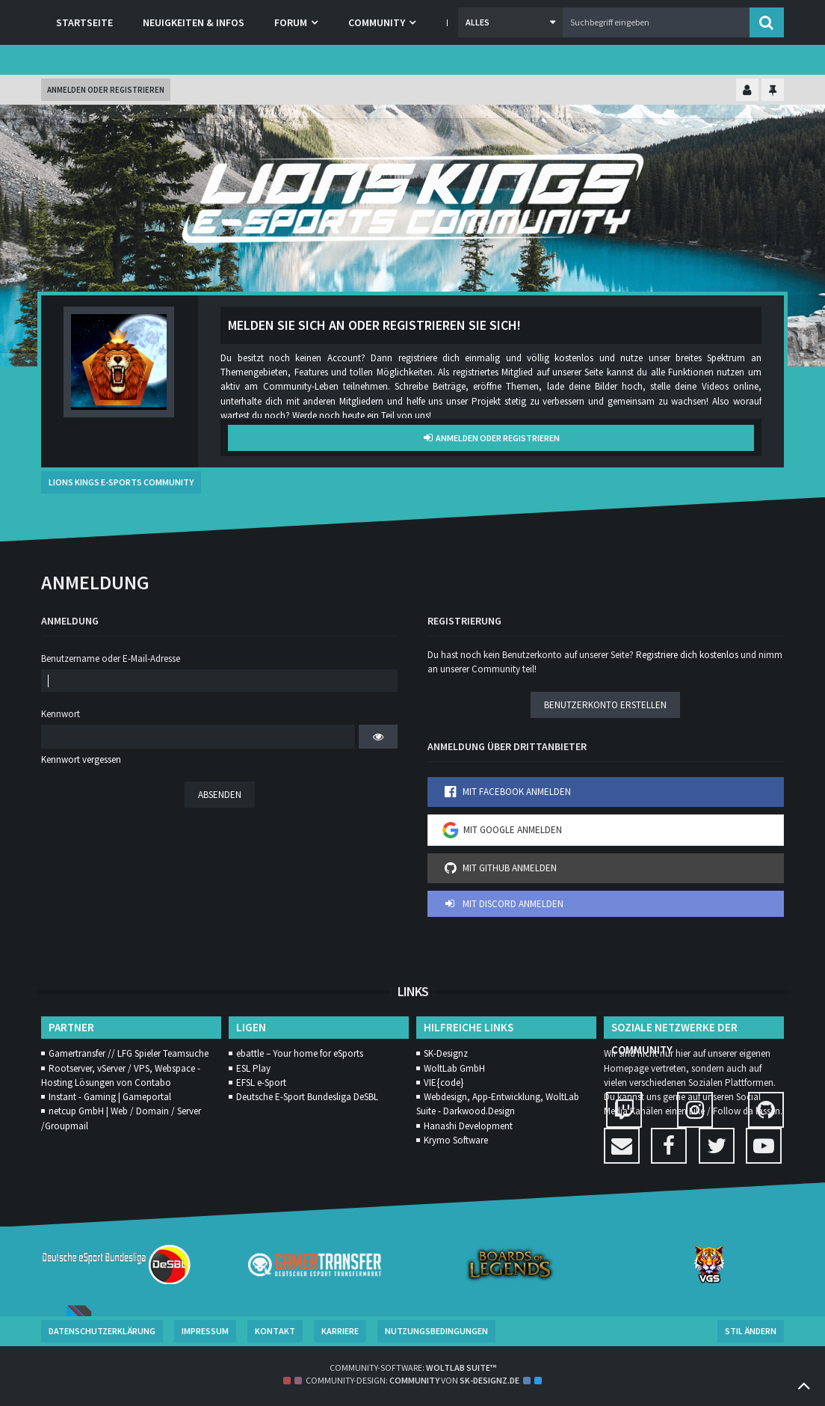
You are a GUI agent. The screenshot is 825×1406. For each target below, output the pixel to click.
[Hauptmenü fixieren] (772, 91)
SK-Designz (446, 1053)
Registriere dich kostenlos (687, 654)
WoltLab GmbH (454, 1068)
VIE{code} (443, 1082)
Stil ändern (750, 1330)
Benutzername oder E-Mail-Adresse (110, 658)
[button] (510, 22)
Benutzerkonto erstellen (605, 705)
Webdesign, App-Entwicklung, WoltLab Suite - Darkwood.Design (497, 1103)
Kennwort (60, 713)
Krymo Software (456, 1140)
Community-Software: (413, 1367)
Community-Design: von (412, 1380)
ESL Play (253, 1068)
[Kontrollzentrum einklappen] (747, 91)
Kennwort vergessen (81, 759)
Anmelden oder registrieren (105, 90)
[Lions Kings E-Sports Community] (412, 198)
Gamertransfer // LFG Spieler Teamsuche (128, 1053)
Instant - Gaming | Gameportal (110, 1096)
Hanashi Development (468, 1126)
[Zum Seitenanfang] (804, 1385)
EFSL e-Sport (261, 1082)
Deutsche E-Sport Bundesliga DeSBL (307, 1096)
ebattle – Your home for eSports (299, 1053)
